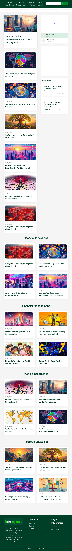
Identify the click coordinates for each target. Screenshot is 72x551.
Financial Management (20, 4)
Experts (31, 526)
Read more (48, 94)
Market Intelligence (10, 4)
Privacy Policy (55, 529)
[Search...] (53, 3)
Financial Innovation (40, 4)
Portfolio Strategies (31, 4)
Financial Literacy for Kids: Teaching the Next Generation (52, 89)
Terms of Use (55, 526)
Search (64, 4)
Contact (31, 528)
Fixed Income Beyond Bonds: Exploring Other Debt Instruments (53, 104)
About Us (32, 523)
